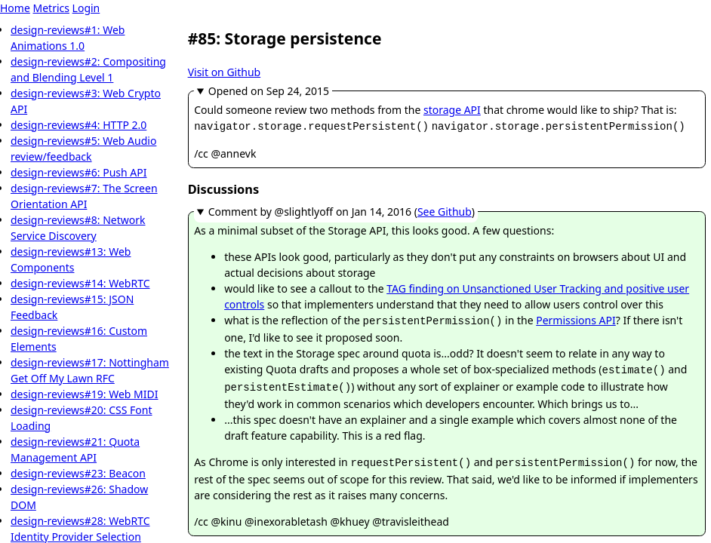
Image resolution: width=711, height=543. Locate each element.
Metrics (50, 8)
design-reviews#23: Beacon (78, 473)
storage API (452, 110)
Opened (268, 91)
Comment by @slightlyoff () (341, 210)
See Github (444, 210)
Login (86, 8)
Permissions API (576, 318)
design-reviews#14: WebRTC (80, 283)
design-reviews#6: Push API (79, 172)
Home (15, 8)
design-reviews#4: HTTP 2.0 (78, 125)
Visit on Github (224, 72)
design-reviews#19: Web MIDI (85, 394)
